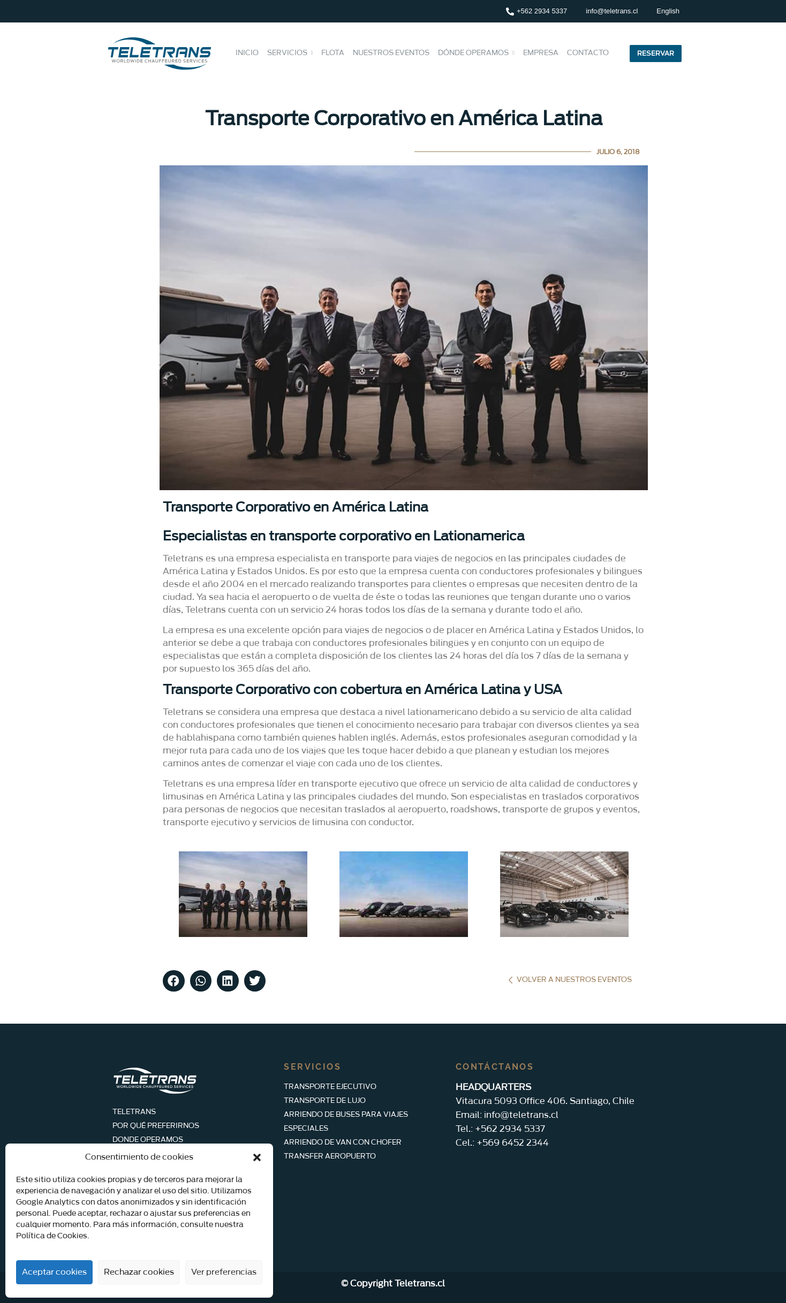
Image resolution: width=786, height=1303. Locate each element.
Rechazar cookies (139, 1272)
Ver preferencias (223, 1272)
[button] (257, 1157)
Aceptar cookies (54, 1272)
